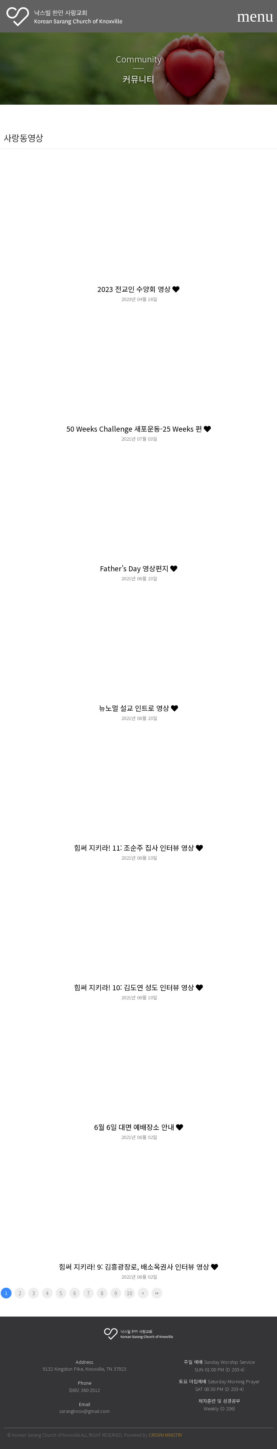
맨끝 (156, 1293)
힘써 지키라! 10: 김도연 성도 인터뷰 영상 (138, 987)
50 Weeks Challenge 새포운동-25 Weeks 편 (138, 428)
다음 (143, 1293)
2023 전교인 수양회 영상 (138, 289)
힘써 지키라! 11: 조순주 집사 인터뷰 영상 (138, 847)
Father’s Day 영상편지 (138, 568)
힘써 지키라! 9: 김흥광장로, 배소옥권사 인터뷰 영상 (138, 1266)
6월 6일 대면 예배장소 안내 (138, 1127)
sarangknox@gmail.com (84, 1410)
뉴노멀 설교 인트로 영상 (138, 708)
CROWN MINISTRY (165, 1435)
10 (129, 1293)
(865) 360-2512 (84, 1390)
